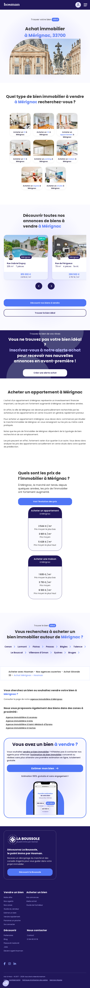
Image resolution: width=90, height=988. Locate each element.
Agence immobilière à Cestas (21, 728)
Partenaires (8, 935)
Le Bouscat (18, 652)
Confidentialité (14, 980)
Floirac (38, 646)
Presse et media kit (11, 943)
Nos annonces (32, 897)
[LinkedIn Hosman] (15, 964)
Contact (30, 935)
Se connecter (9, 924)
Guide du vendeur (11, 909)
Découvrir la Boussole (30, 872)
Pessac (51, 646)
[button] (5, 983)
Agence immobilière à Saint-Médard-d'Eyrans (29, 724)
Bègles (65, 646)
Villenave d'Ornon (40, 652)
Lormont (24, 646)
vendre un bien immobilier (36, 751)
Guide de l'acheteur (34, 905)
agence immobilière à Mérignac (46, 699)
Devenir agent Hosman (13, 951)
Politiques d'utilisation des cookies (35, 980)
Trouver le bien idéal (45, 313)
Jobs (6, 947)
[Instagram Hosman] (9, 964)
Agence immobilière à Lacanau (21, 717)
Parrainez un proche (12, 920)
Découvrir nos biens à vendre (45, 302)
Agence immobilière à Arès (19, 721)
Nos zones (8, 905)
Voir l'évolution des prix (45, 501)
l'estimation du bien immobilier (46, 754)
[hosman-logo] (12, 5)
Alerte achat (31, 901)
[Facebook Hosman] (5, 964)
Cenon (10, 646)
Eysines (60, 652)
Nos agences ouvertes (48, 671)
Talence (79, 646)
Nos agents (8, 901)
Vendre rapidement (12, 916)
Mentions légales (56, 980)
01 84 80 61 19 (32, 939)
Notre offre (8, 897)
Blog (6, 939)
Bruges (73, 652)
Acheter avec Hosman (21, 671)
